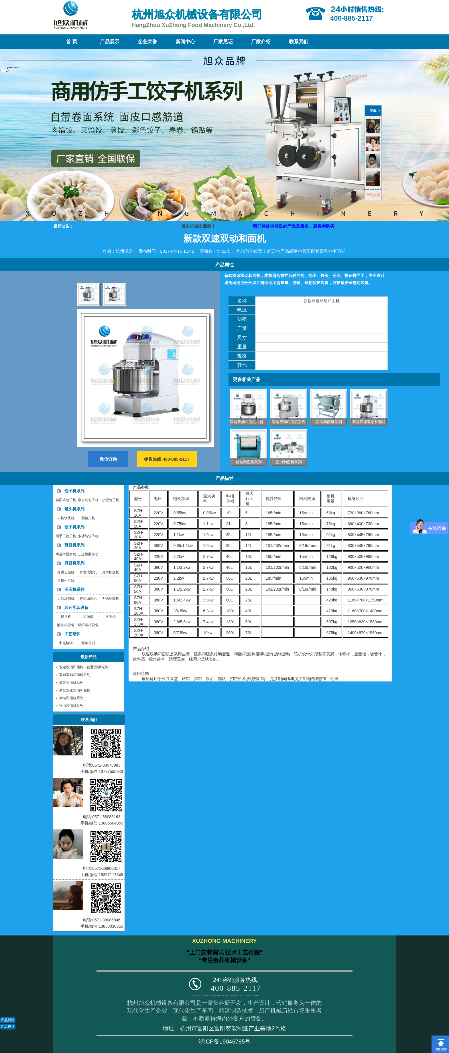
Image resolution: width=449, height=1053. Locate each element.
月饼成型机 (88, 572)
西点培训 (88, 643)
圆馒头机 (88, 518)
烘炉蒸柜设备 (88, 625)
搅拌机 (66, 617)
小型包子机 (110, 500)
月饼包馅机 (65, 572)
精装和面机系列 (249, 462)
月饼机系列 (74, 563)
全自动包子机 (88, 500)
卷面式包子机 (66, 500)
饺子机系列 (74, 527)
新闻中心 (185, 41)
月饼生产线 (65, 581)
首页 (271, 251)
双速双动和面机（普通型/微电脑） (258, 422)
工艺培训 (72, 634)
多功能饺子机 (88, 536)
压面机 (110, 617)
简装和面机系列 (329, 422)
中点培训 (66, 643)
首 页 (71, 41)
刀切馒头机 (65, 518)
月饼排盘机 (110, 572)
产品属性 (8, 1020)
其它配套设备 (315, 251)
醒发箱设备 (65, 625)
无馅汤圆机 (110, 599)
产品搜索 (373, 195)
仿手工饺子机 (66, 536)
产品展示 (109, 41)
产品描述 (8, 1027)
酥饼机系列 (74, 545)
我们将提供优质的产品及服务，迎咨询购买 (306, 226)
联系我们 (298, 41)
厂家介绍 (261, 41)
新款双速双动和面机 (369, 422)
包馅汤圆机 (88, 599)
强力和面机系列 (289, 462)
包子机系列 (74, 491)
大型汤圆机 (65, 599)
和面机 (339, 251)
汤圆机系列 (74, 589)
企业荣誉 (147, 41)
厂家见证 (223, 41)
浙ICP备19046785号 (224, 1041)
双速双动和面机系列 (289, 422)
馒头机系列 (74, 509)
